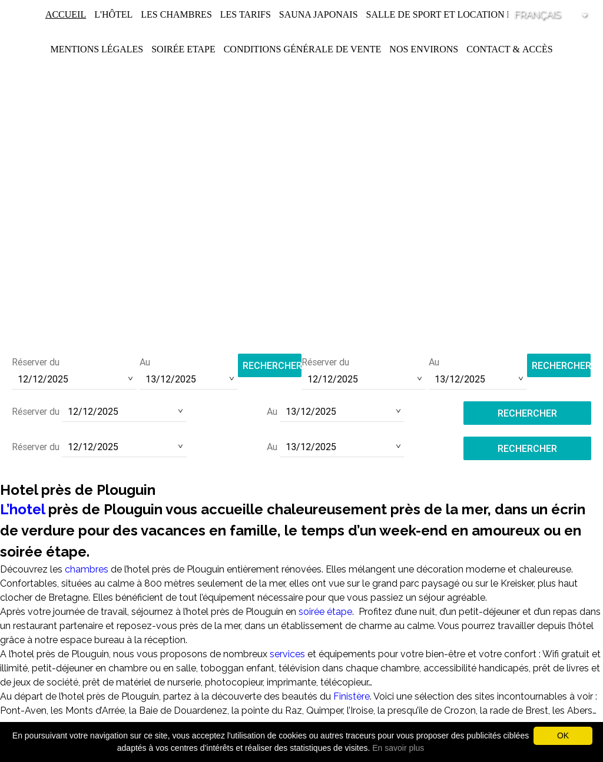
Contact (488, 49)
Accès (537, 49)
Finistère (351, 696)
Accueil (65, 14)
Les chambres (176, 14)
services (288, 654)
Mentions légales (96, 49)
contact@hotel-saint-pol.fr (301, 316)
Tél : (301, 300)
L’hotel (22, 509)
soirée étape (325, 611)
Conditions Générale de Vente (303, 49)
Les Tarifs (245, 14)
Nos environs (423, 49)
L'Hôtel (113, 14)
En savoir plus (398, 748)
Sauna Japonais (318, 14)
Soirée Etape (183, 49)
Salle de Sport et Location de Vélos (459, 14)
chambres (86, 569)
